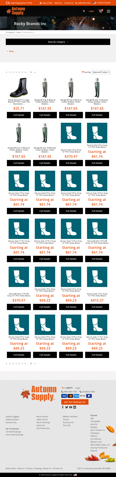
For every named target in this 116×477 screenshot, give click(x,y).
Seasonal (41, 425)
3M (92, 418)
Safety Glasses (12, 419)
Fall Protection (43, 428)
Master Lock (96, 442)
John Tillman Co (98, 430)
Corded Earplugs (13, 431)
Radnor (94, 436)
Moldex (94, 427)
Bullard (94, 450)
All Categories (10, 32)
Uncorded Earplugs (14, 434)
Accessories (11, 422)
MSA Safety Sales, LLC (100, 445)
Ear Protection (12, 428)
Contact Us (68, 3)
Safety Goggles (12, 416)
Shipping (38, 468)
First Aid (66, 425)
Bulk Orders (11, 468)
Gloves (66, 419)
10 (31, 72)
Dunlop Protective (99, 447)
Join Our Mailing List (74, 402)
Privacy (29, 468)
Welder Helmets (70, 416)
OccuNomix (96, 439)
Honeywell (95, 421)
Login (91, 11)
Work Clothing (43, 422)
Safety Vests (42, 419)
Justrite (94, 424)
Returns (21, 468)
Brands (19, 32)
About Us (58, 3)
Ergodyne (95, 433)
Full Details (18, 115)
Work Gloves (42, 416)
